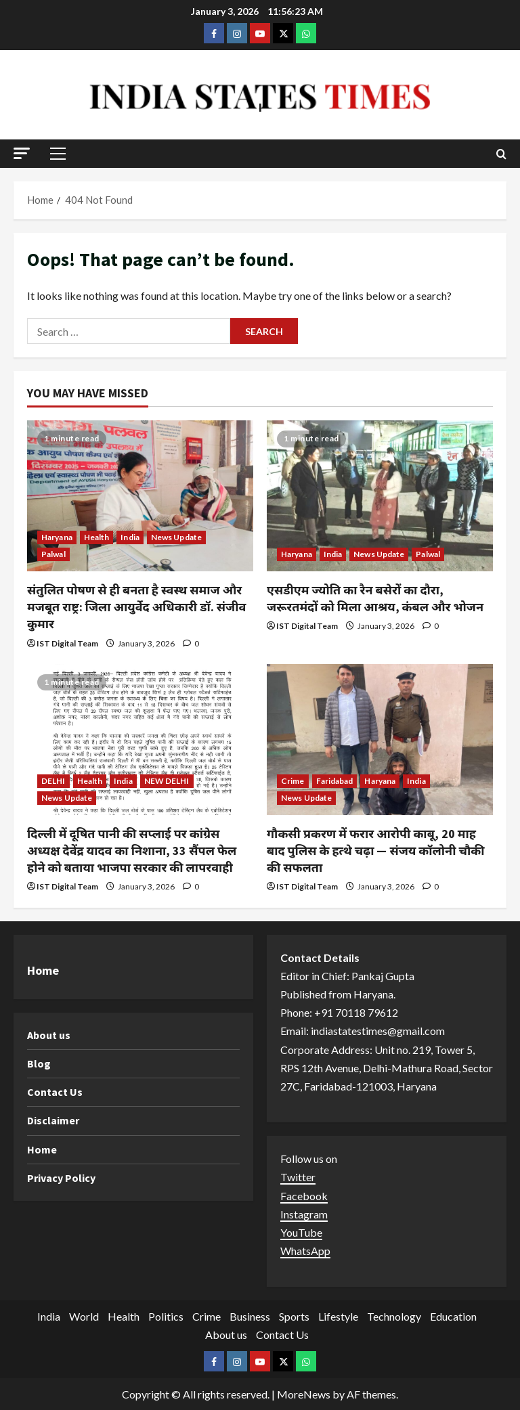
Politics (165, 1316)
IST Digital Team (67, 643)
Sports (294, 1316)
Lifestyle (338, 1316)
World (84, 1316)
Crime (293, 781)
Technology (394, 1316)
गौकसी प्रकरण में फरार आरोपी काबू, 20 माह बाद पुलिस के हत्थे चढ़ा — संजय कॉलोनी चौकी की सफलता (375, 850)
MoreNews (303, 1394)
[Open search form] (501, 154)
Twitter (298, 1176)
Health (97, 537)
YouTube (301, 1232)
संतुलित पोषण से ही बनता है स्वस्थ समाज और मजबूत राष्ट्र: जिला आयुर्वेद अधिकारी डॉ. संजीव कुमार (136, 607)
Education (453, 1316)
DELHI (53, 781)
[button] (22, 153)
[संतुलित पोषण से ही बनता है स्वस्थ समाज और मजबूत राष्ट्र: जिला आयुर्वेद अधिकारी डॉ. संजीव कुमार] (140, 495)
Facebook (304, 1195)
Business (250, 1316)
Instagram (304, 1214)
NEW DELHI (167, 781)
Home (42, 1149)
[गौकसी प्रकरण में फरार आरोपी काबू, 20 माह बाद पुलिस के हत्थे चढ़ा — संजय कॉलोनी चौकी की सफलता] (380, 739)
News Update (176, 537)
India (130, 537)
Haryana (56, 537)
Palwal (53, 554)
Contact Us (55, 1092)
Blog (39, 1063)
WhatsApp (305, 1250)
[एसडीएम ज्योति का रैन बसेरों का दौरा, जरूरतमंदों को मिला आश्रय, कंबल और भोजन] (380, 495)
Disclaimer (53, 1120)
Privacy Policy (61, 1178)
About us (48, 1035)
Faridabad (334, 781)
